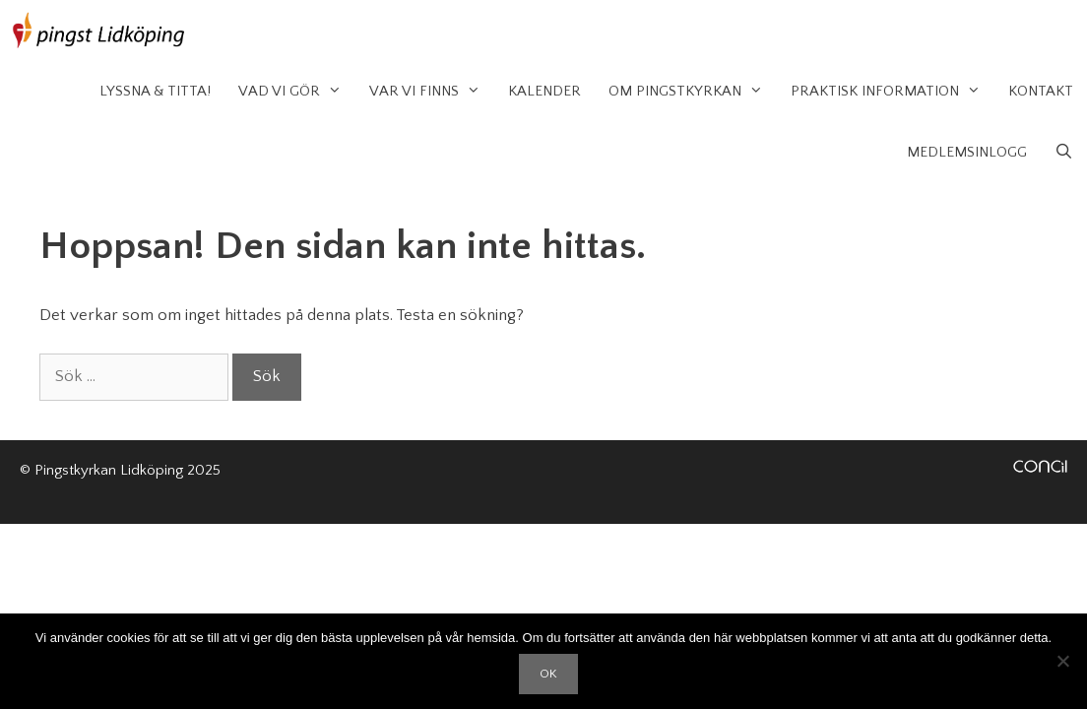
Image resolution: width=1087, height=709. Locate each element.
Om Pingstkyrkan (692, 91)
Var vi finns (431, 91)
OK (548, 673)
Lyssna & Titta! (155, 91)
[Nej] (1062, 661)
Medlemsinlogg (967, 152)
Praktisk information (892, 91)
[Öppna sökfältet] (1064, 152)
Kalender (544, 91)
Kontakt (1040, 91)
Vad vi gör (296, 91)
